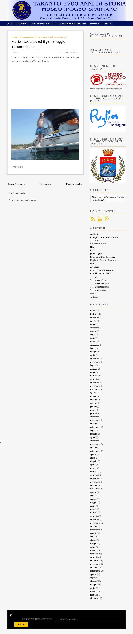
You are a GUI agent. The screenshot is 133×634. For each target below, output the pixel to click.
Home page (45, 184)
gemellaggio (28, 37)
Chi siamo (22, 23)
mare (92, 263)
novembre (95, 362)
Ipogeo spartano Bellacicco (102, 257)
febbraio (94, 314)
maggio (93, 351)
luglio (92, 334)
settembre (95, 389)
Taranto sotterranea (99, 287)
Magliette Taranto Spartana (103, 260)
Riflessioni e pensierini (100, 273)
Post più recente (16, 184)
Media (108, 23)
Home (10, 23)
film (13, 37)
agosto (93, 321)
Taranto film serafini (99, 283)
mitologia (94, 267)
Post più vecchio (74, 184)
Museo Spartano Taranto (101, 270)
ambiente (94, 234)
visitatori (94, 297)
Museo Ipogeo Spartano (73, 23)
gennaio (94, 379)
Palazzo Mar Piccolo (43, 23)
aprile (92, 324)
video (92, 293)
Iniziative (95, 23)
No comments (60, 37)
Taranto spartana (43, 37)
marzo (93, 310)
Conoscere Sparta (98, 243)
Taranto (94, 277)
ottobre (93, 399)
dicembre (94, 317)
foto (18, 37)
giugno (93, 406)
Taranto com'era (98, 280)
